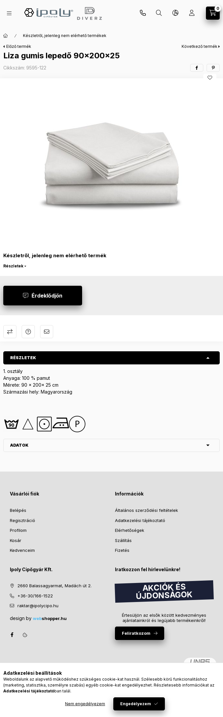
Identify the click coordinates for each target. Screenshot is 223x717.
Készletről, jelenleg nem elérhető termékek (64, 35)
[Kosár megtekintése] (213, 13)
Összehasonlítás (9, 331)
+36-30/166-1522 (35, 595)
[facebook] (196, 68)
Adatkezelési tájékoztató (140, 520)
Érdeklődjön (47, 295)
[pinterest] (213, 68)
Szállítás (123, 540)
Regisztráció (22, 520)
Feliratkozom (136, 633)
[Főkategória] (5, 36)
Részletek (13, 265)
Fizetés (122, 550)
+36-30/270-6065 (143, 13)
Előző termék (18, 46)
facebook (11, 634)
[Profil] (191, 13)
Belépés (18, 510)
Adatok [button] (19, 445)
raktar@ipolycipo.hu (37, 605)
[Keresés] (159, 13)
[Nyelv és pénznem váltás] (175, 13)
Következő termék (199, 46)
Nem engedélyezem (85, 703)
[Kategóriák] (9, 13)
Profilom (18, 530)
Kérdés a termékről (28, 331)
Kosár (15, 540)
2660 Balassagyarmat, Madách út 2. (54, 585)
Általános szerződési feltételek (146, 510)
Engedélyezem (135, 703)
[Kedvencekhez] (209, 78)
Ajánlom (46, 331)
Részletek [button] (23, 357)
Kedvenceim (22, 550)
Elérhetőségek (129, 530)
